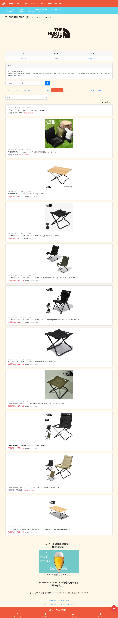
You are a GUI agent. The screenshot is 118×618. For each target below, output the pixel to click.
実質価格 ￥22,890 (16, 448)
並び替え (106, 102)
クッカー (77, 90)
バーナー (68, 90)
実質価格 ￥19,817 (16, 196)
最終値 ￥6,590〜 (15, 113)
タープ (40, 90)
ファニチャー (57, 90)
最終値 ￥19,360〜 (16, 490)
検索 (42, 3)
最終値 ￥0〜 (13, 155)
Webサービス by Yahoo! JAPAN (59, 600)
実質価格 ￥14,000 (16, 364)
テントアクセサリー (28, 90)
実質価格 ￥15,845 (16, 406)
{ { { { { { (26, 97)
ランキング (34, 3)
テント (16, 90)
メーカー (49, 3)
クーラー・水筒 (89, 90)
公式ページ (91, 59)
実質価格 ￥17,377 (16, 322)
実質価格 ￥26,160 (16, 532)
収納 (99, 90)
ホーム (26, 3)
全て (8, 90)
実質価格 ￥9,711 (15, 238)
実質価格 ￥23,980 (16, 280)
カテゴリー (57, 3)
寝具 (48, 90)
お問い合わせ (70, 604)
